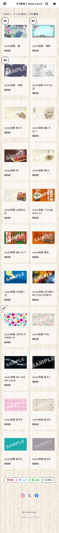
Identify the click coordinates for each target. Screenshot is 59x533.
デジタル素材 (19, 14)
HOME (6, 14)
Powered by (30, 517)
